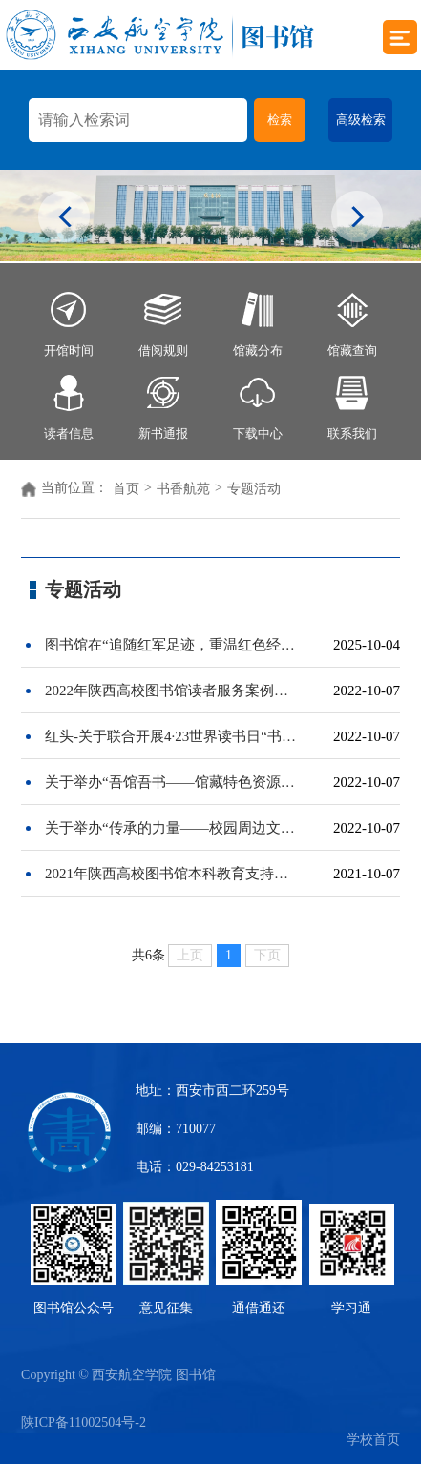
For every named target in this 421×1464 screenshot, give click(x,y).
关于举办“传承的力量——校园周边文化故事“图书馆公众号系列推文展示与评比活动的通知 (171, 827)
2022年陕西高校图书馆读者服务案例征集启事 (171, 690)
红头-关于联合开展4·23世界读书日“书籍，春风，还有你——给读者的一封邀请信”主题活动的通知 (171, 736)
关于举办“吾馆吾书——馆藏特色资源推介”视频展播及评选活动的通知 (171, 782)
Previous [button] (64, 219)
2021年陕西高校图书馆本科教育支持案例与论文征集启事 (171, 873)
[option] (210, 215)
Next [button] (357, 219)
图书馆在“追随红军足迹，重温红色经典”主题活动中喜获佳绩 (171, 644)
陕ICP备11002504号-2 (83, 1422)
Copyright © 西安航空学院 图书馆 (123, 1375)
